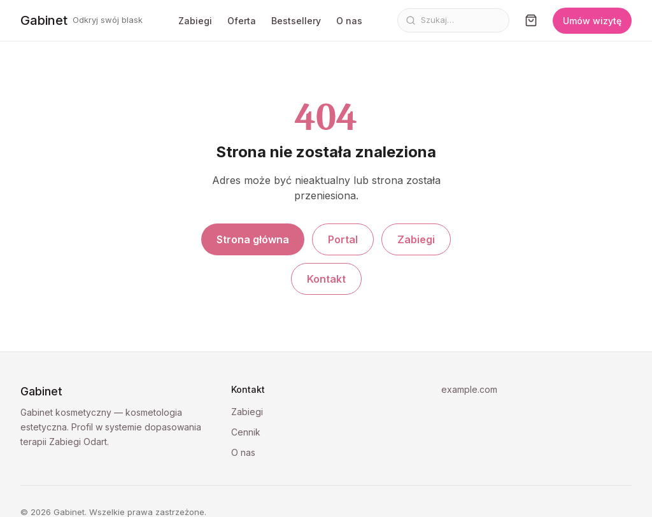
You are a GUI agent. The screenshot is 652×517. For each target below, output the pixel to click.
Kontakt (326, 279)
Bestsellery (296, 20)
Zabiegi (195, 20)
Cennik (245, 432)
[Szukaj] (461, 20)
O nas (349, 20)
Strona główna (252, 239)
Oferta (241, 20)
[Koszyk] (531, 20)
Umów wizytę (592, 20)
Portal (343, 239)
